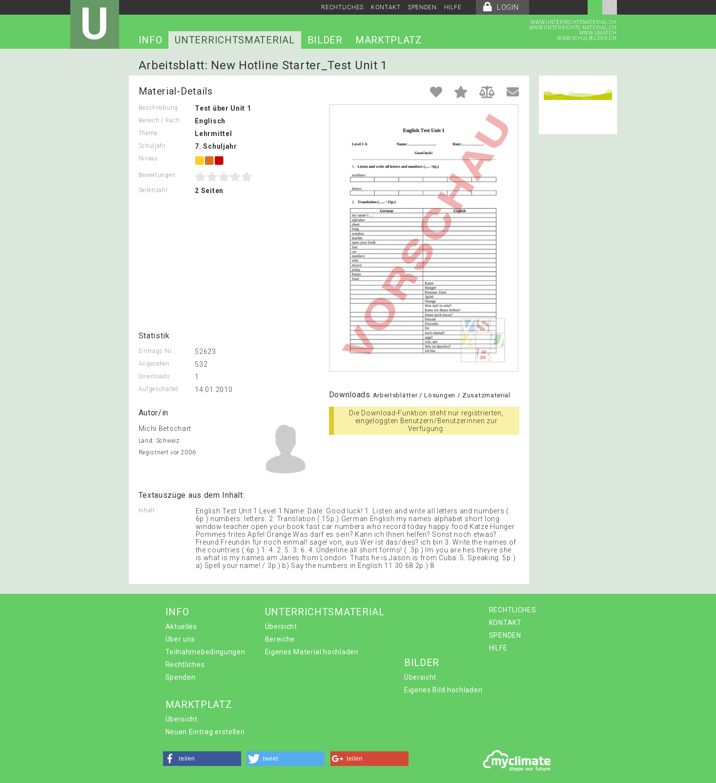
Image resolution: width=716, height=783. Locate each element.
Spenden (180, 677)
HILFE (453, 7)
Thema (148, 133)
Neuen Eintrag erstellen (205, 732)
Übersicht (281, 626)
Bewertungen (157, 175)
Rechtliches (185, 664)
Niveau (148, 158)
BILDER (325, 40)
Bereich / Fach (159, 120)
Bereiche (280, 639)
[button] (202, 758)
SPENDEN (422, 7)
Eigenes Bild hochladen (443, 690)
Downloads (154, 376)
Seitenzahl (153, 190)
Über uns (180, 639)
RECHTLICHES (342, 7)
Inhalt (147, 510)
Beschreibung (158, 107)
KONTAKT (386, 7)
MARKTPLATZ (388, 40)
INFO (151, 40)
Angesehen (154, 363)
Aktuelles (181, 626)
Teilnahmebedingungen (205, 652)
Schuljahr (152, 145)
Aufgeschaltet (159, 389)
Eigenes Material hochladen (312, 652)
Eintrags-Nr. (156, 351)
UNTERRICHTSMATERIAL (234, 40)
